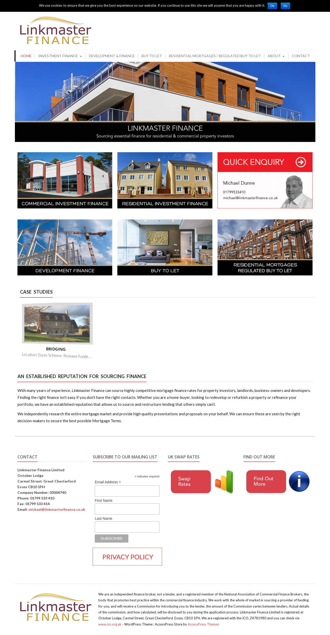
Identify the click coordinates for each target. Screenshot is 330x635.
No (285, 6)
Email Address (108, 482)
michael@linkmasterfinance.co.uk (57, 509)
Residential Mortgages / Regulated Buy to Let (215, 56)
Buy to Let (152, 56)
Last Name (103, 518)
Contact (301, 56)
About (274, 56)
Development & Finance (112, 56)
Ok (272, 6)
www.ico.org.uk (109, 624)
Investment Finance (58, 56)
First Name (103, 500)
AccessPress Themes (203, 624)
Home (26, 56)
